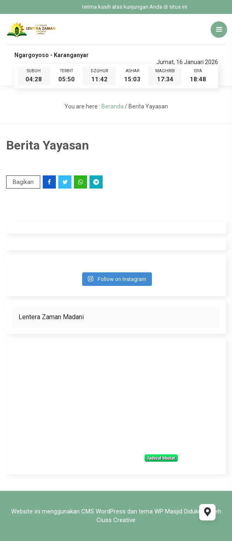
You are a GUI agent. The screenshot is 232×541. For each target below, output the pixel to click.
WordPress (111, 511)
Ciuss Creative (116, 520)
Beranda (112, 106)
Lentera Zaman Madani (51, 317)
